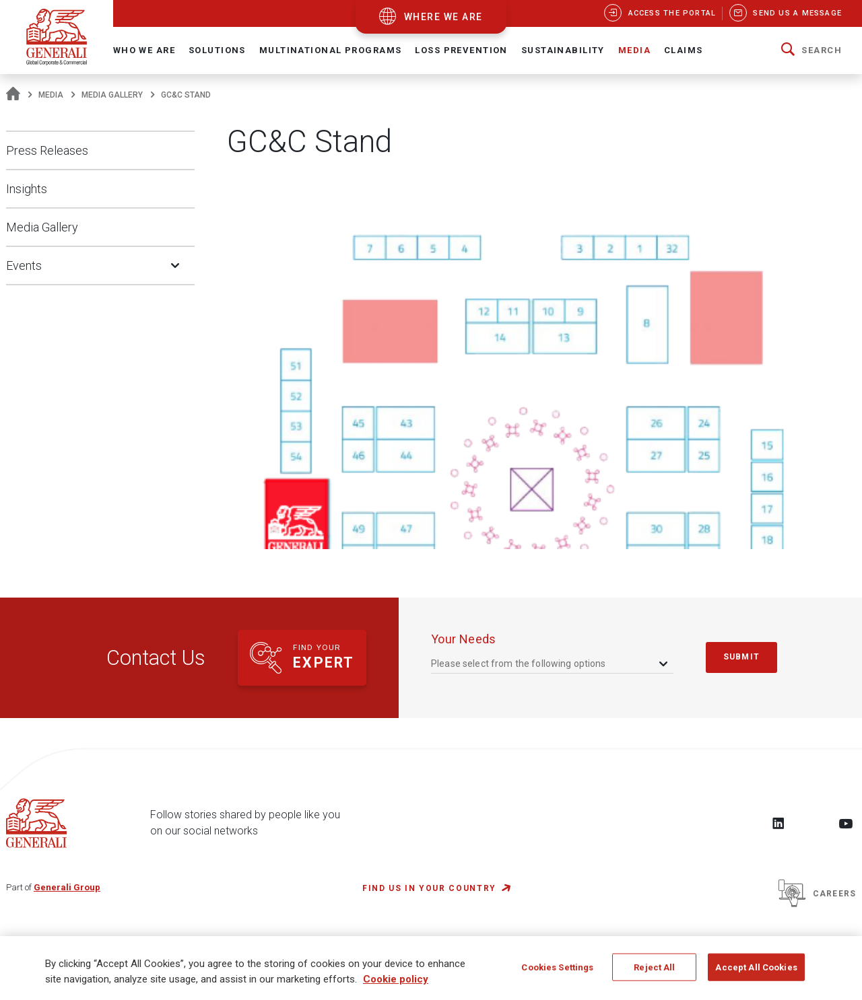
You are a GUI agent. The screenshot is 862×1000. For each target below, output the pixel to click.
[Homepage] (13, 95)
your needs (463, 639)
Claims (683, 50)
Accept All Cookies (756, 975)
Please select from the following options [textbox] (518, 663)
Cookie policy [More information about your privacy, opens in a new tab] (395, 987)
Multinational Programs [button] (330, 50)
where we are (443, 16)
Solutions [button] (217, 50)
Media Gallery (112, 95)
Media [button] (634, 50)
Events (24, 265)
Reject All (654, 975)
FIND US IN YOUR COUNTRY (429, 888)
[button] (811, 50)
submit (741, 657)
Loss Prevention (461, 50)
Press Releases (47, 150)
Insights (26, 189)
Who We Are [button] (144, 50)
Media (50, 95)
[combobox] (550, 663)
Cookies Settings (557, 975)
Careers (817, 893)
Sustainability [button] (563, 50)
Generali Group (67, 887)
